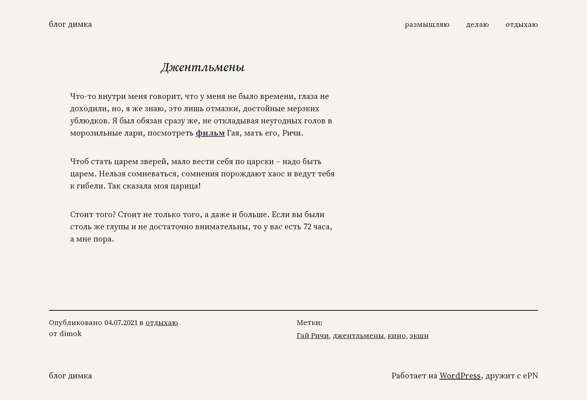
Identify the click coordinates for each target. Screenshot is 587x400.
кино (397, 335)
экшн (419, 335)
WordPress (460, 375)
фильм (210, 132)
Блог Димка (70, 24)
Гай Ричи (313, 335)
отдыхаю (162, 322)
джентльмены (358, 335)
